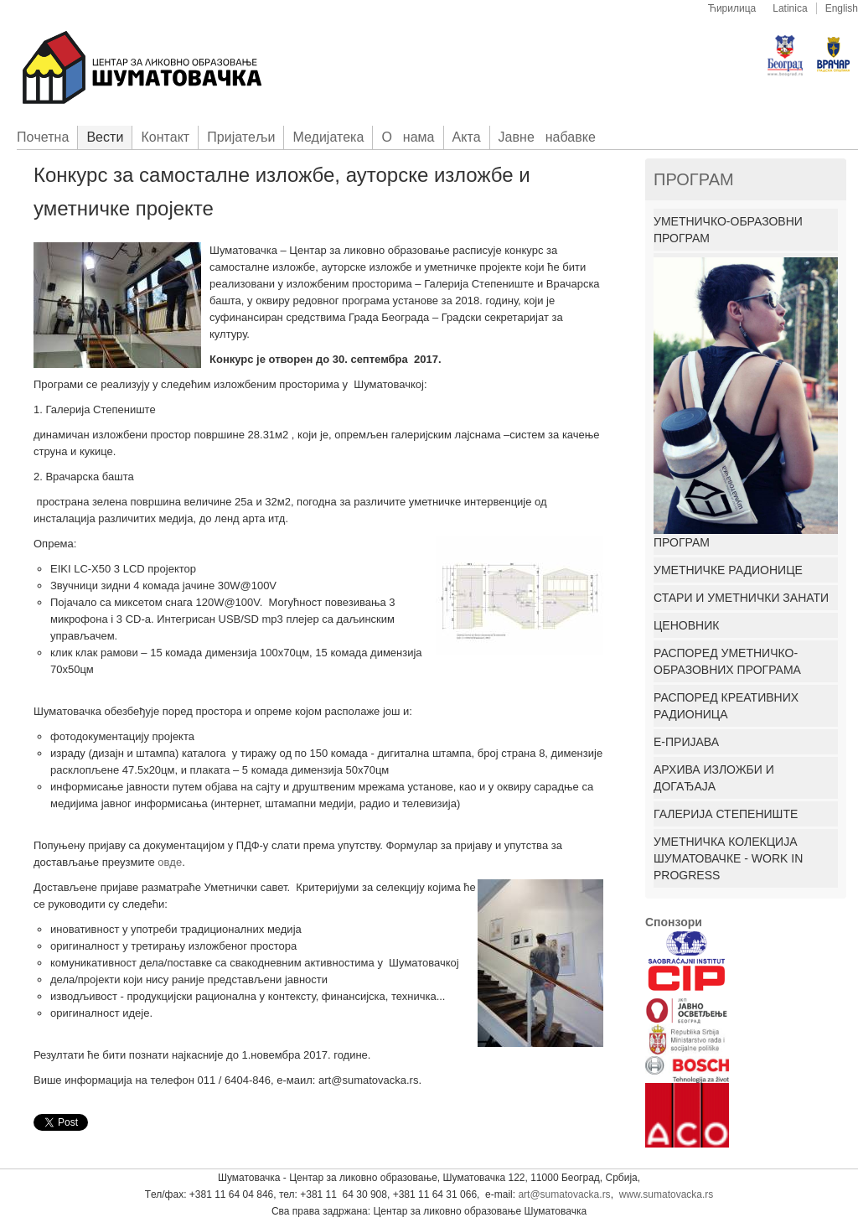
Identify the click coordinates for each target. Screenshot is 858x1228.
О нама (407, 137)
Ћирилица (732, 8)
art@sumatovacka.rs (564, 1194)
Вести (104, 137)
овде (170, 862)
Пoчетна (43, 137)
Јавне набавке (547, 137)
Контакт (165, 137)
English (841, 8)
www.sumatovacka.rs (666, 1194)
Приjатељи (241, 137)
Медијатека (328, 137)
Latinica (790, 8)
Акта (466, 137)
